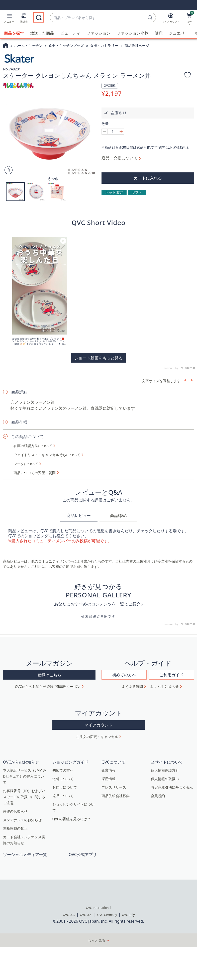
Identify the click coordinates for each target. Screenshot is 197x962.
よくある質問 (132, 686)
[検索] (151, 17)
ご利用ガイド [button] (171, 674)
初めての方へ (62, 770)
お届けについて (64, 787)
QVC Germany (107, 915)
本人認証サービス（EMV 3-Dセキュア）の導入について (24, 776)
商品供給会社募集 (116, 795)
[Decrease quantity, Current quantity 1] (105, 131)
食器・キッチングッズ (66, 45)
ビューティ (70, 33)
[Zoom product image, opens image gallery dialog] (7, 170)
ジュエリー (179, 33)
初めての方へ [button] (124, 674)
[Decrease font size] (192, 380)
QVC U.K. (86, 915)
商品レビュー (79, 515)
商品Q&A (118, 515)
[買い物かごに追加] (148, 177)
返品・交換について (120, 157)
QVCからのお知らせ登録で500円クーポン (48, 686)
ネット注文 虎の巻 (164, 686)
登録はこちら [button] (49, 674)
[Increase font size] (186, 380)
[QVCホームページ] (5, 46)
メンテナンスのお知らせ (22, 819)
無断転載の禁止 (15, 828)
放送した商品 (42, 33)
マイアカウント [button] (98, 724)
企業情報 (109, 770)
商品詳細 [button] (19, 392)
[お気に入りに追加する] (187, 76)
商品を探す (14, 33)
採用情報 (109, 778)
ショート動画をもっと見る (98, 357)
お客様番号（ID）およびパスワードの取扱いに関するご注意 (24, 796)
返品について (62, 795)
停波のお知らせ (15, 811)
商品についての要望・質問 (35, 472)
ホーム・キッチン (28, 45)
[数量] (113, 131)
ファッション (98, 33)
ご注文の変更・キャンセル (97, 736)
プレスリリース (114, 787)
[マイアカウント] (170, 19)
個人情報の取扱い (165, 778)
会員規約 (158, 795)
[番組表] (24, 19)
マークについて (26, 463)
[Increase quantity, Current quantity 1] (121, 131)
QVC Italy (128, 915)
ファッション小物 (133, 33)
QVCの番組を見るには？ (71, 818)
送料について (62, 778)
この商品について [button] (27, 436)
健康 (159, 33)
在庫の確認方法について (33, 445)
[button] (9, 19)
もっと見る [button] (96, 940)
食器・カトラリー (104, 45)
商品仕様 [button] (19, 422)
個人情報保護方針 (165, 770)
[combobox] (98, 17)
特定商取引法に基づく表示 (172, 787)
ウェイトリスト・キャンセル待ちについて (47, 454)
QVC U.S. (69, 915)
